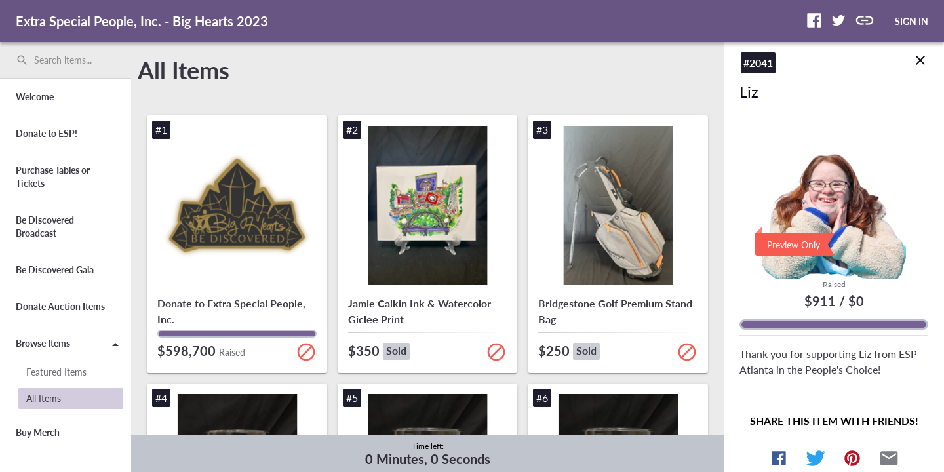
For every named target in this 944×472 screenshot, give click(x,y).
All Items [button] (43, 398)
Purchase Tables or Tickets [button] (53, 177)
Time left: (428, 446)
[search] (65, 60)
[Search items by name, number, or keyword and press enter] (70, 60)
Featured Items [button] (56, 372)
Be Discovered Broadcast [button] (45, 226)
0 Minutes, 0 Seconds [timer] (427, 459)
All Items (183, 70)
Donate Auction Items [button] (60, 306)
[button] (814, 20)
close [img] (920, 50)
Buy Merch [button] (38, 432)
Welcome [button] (35, 96)
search (22, 60)
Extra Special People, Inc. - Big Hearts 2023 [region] (142, 21)
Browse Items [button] (69, 345)
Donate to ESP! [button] (46, 133)
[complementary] (427, 453)
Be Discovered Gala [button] (55, 269)
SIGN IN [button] (911, 21)
